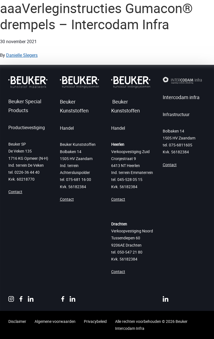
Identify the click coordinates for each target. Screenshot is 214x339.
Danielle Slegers (22, 55)
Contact (15, 191)
